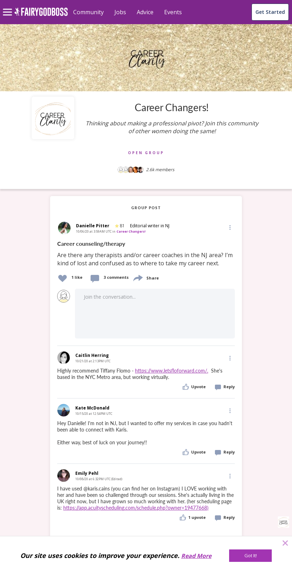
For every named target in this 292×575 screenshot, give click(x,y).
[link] (146, 253)
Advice (145, 12)
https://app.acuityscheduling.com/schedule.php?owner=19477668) (136, 508)
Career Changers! (131, 231)
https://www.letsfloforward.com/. (171, 371)
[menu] (8, 6)
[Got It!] (250, 555)
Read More (196, 556)
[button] (229, 227)
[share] (137, 277)
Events (173, 12)
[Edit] (229, 227)
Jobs (120, 12)
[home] (41, 15)
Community (88, 12)
